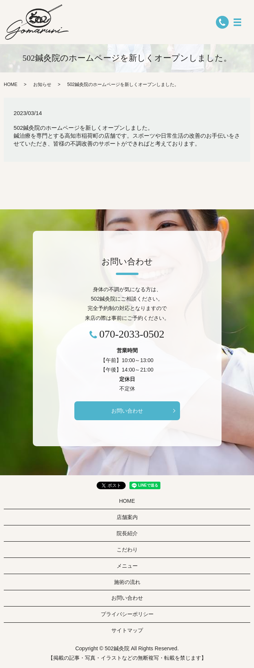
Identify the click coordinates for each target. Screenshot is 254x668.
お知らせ (42, 84)
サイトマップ (127, 630)
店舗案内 (127, 517)
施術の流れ (127, 582)
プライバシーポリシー (127, 614)
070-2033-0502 (132, 334)
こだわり (127, 550)
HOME (10, 84)
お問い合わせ (127, 411)
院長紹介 (127, 533)
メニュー (127, 566)
